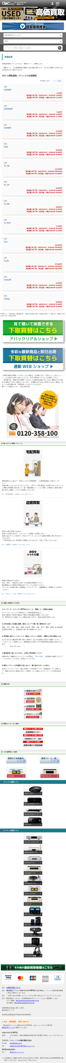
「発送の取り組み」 (15, 646)
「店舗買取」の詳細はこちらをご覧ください (17, 544)
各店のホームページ (17, 1052)
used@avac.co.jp (16, 1043)
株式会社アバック (8, 1027)
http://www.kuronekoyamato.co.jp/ (27, 1000)
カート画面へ (58, 81)
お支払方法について (13, 988)
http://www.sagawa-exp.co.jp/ (24, 1003)
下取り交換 (38, 656)
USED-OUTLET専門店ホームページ (22, 1046)
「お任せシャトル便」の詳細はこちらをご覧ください (19, 594)
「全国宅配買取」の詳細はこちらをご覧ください (18, 494)
